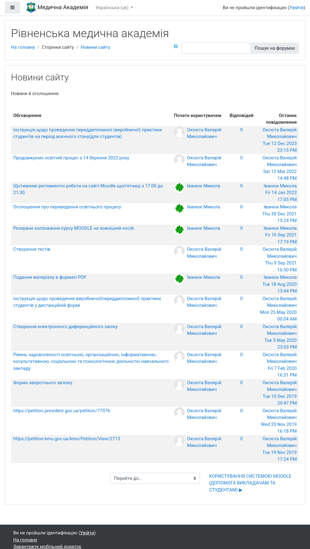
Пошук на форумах (275, 48)
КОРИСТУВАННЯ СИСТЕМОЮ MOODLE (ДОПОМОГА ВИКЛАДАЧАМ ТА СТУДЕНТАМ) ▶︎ (250, 483)
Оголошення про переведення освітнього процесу (67, 207)
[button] (177, 48)
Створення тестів (32, 249)
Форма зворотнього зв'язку (43, 382)
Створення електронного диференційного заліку (65, 326)
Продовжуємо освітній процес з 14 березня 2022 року (71, 158)
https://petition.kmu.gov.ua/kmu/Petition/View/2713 (66, 438)
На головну (23, 47)
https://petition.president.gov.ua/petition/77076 (61, 410)
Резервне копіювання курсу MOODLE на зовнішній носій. (74, 228)
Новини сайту (95, 47)
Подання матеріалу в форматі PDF (50, 277)
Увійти (297, 7)
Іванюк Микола (203, 186)
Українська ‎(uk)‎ (113, 7)
